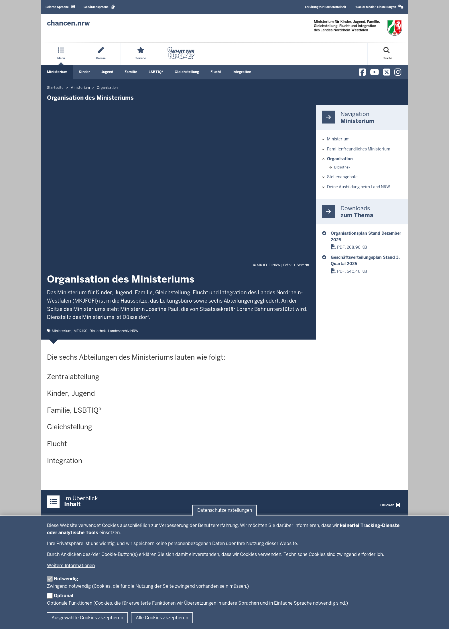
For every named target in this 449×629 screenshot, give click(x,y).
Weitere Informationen (71, 566)
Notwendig (66, 579)
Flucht (215, 72)
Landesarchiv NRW (123, 331)
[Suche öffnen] (388, 54)
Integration (242, 72)
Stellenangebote (342, 176)
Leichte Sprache (60, 7)
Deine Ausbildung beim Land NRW (358, 186)
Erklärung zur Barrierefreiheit (325, 7)
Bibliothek (98, 331)
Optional (63, 596)
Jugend (107, 72)
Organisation (340, 158)
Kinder (84, 72)
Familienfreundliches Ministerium (358, 149)
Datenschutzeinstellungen (224, 510)
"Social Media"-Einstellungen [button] (379, 7)
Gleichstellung (187, 72)
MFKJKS (80, 331)
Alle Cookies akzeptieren (162, 618)
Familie (131, 72)
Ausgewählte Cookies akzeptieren (87, 618)
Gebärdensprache (99, 7)
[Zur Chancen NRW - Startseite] (68, 23)
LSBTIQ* (156, 72)
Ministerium (57, 72)
